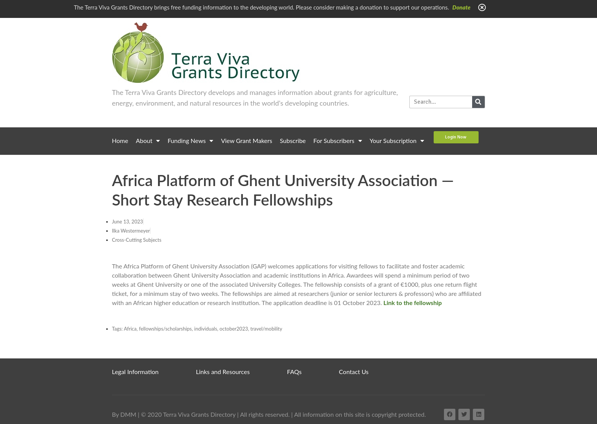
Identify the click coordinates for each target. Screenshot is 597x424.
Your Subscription (397, 141)
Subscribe (293, 140)
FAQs (294, 371)
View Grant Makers (246, 140)
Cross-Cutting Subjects (136, 240)
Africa (130, 329)
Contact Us (354, 371)
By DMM (124, 414)
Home (120, 140)
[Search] (478, 102)
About (148, 141)
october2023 (234, 329)
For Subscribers (337, 141)
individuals (205, 329)
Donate (461, 7)
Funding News (190, 141)
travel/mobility (267, 329)
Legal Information (135, 371)
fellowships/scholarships (165, 329)
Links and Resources (223, 371)
